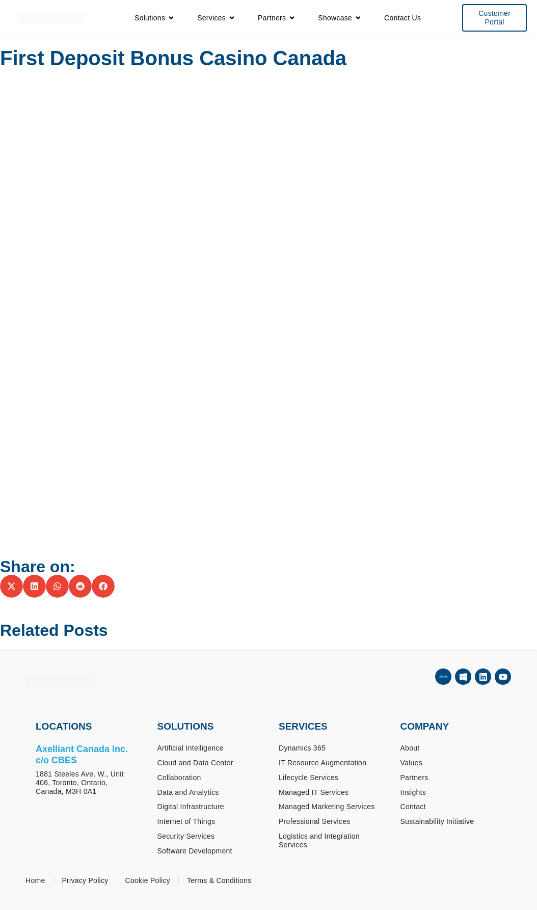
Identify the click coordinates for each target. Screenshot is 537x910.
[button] (11, 586)
